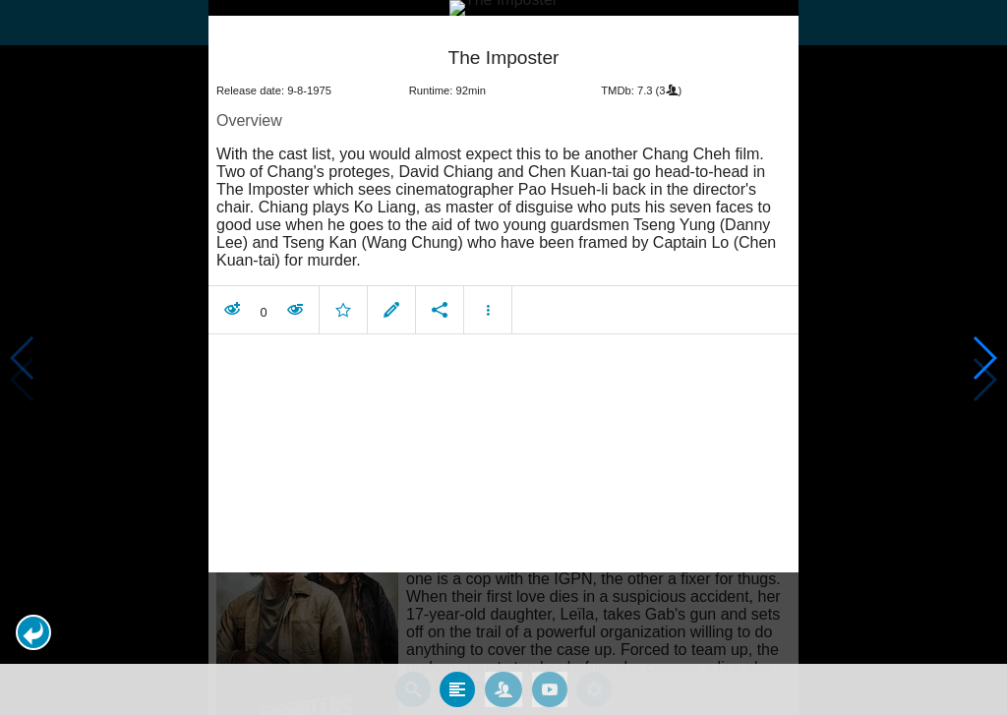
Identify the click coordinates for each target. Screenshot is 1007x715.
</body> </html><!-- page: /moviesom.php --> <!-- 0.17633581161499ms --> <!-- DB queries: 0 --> (503, 357)
